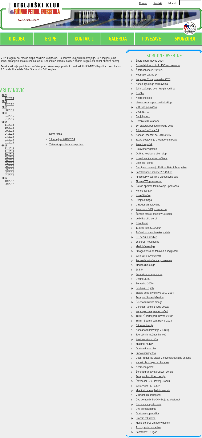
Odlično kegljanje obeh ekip (151, 153)
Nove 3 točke (143, 195)
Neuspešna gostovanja (148, 404)
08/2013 (9, 160)
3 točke (140, 93)
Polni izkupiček (144, 144)
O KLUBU (17, 39)
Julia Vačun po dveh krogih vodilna (155, 88)
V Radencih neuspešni (148, 394)
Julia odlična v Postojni (148, 255)
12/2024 (9, 98)
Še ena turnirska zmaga (149, 302)
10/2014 (9, 127)
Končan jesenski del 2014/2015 (153, 135)
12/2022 (9, 104)
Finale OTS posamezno (149, 181)
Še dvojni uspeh (145, 288)
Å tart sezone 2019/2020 (149, 70)
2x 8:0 (139, 269)
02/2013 (9, 172)
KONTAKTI (83, 39)
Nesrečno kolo (144, 97)
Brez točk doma (144, 162)
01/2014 (9, 142)
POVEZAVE (151, 39)
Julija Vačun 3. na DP (148, 385)
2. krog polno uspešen (148, 427)
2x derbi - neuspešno (147, 241)
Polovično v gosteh (146, 148)
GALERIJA (118, 39)
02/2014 (9, 139)
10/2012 (9, 181)
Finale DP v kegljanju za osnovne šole (157, 176)
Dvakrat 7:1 (142, 111)
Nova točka (55, 133)
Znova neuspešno (146, 353)
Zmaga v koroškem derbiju (150, 376)
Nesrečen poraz (145, 367)
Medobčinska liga (145, 246)
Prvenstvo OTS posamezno (151, 209)
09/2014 (9, 130)
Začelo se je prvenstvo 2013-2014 (155, 292)
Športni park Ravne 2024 (150, 60)
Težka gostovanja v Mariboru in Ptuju (156, 139)
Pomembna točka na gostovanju (154, 260)
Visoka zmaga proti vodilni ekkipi (154, 102)
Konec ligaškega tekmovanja (152, 83)
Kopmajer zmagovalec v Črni (152, 311)
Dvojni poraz (143, 116)
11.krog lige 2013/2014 (62, 139)
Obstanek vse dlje (146, 348)
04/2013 (9, 166)
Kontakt (157, 3)
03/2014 (9, 136)
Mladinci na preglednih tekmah (153, 390)
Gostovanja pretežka (147, 413)
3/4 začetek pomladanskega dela (154, 125)
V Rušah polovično (146, 107)
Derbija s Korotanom (147, 121)
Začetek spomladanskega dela (66, 144)
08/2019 (9, 110)
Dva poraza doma (146, 408)
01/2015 (9, 119)
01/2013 (9, 175)
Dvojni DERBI (143, 278)
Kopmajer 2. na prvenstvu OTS (153, 79)
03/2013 (9, 169)
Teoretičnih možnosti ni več (151, 334)
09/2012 (9, 183)
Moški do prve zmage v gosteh (153, 422)
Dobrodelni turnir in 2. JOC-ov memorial (158, 65)
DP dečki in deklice (146, 237)
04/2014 (9, 133)
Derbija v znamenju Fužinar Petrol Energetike (161, 167)
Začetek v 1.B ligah (146, 432)
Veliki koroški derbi (146, 218)
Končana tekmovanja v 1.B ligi (153, 329)
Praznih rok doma (145, 418)
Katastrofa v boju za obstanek (152, 362)
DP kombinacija (144, 325)
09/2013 (9, 157)
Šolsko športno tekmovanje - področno (157, 186)
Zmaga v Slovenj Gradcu (149, 297)
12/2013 (9, 148)
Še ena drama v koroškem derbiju (154, 371)
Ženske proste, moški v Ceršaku (154, 213)
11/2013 (9, 151)
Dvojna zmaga (144, 200)
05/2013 (9, 163)
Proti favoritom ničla (147, 339)
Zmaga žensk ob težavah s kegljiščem (157, 251)
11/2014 (9, 124)
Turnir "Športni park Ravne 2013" (154, 316)
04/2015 (9, 116)
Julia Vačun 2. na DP (147, 130)
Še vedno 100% (145, 283)
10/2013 (9, 154)
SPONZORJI (185, 39)
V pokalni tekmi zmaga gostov (152, 306)
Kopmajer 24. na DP (147, 74)
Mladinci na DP (144, 343)
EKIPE (50, 39)
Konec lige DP (144, 190)
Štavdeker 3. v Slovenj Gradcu (153, 381)
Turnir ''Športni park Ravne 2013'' (154, 320)
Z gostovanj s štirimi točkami (151, 158)
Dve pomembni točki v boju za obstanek (158, 399)
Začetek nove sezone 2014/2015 (154, 172)
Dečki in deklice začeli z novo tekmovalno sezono (163, 357)
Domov (143, 3)
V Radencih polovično (148, 204)
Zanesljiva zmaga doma (149, 274)
